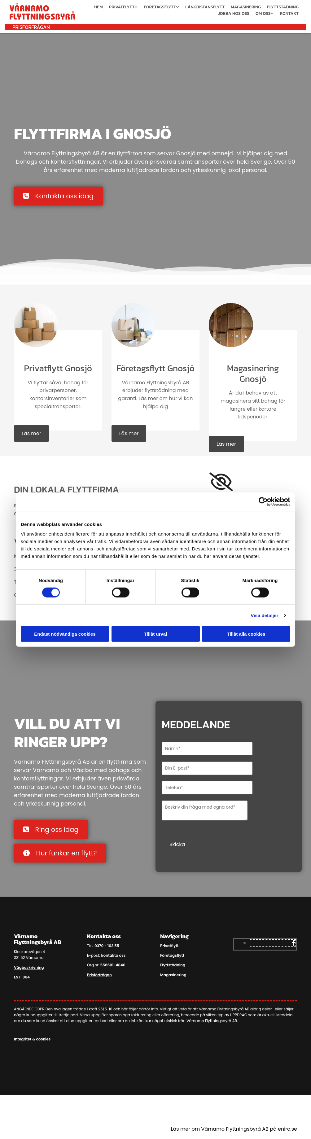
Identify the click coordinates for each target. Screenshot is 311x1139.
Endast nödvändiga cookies (64, 634)
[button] (31, 27)
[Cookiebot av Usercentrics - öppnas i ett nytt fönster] (263, 501)
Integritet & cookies (32, 1039)
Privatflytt (122, 7)
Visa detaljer (264, 615)
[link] (221, 482)
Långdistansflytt (205, 7)
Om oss (263, 13)
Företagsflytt (160, 7)
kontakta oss (113, 955)
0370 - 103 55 (106, 945)
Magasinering (246, 7)
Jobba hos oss (233, 13)
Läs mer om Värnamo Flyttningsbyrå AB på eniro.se (234, 1128)
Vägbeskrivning (29, 967)
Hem (98, 7)
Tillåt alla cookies (246, 634)
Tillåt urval (155, 634)
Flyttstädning (283, 7)
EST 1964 (22, 977)
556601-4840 (112, 965)
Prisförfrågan (99, 975)
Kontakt (289, 13)
